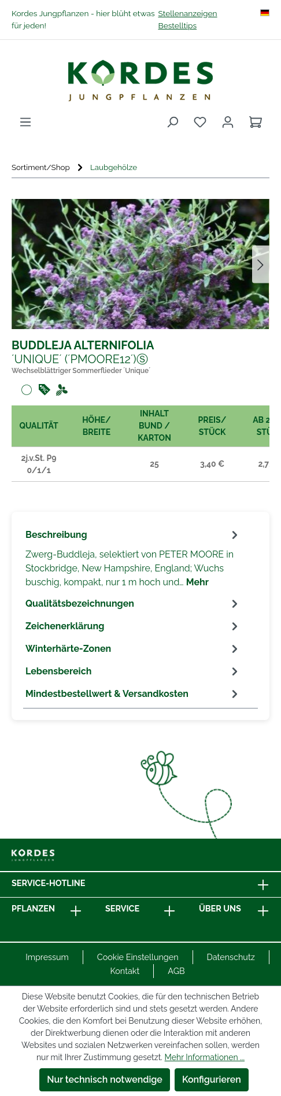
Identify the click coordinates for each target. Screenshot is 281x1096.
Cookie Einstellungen (138, 957)
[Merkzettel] (200, 122)
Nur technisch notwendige (104, 1079)
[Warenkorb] (255, 122)
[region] (140, 264)
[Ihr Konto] (228, 122)
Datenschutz (231, 957)
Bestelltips (177, 25)
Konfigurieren (211, 1079)
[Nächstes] (260, 264)
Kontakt (124, 971)
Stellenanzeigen (187, 13)
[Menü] (25, 122)
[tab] (133, 557)
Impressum (47, 957)
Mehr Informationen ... (205, 1057)
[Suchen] (172, 122)
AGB (176, 971)
